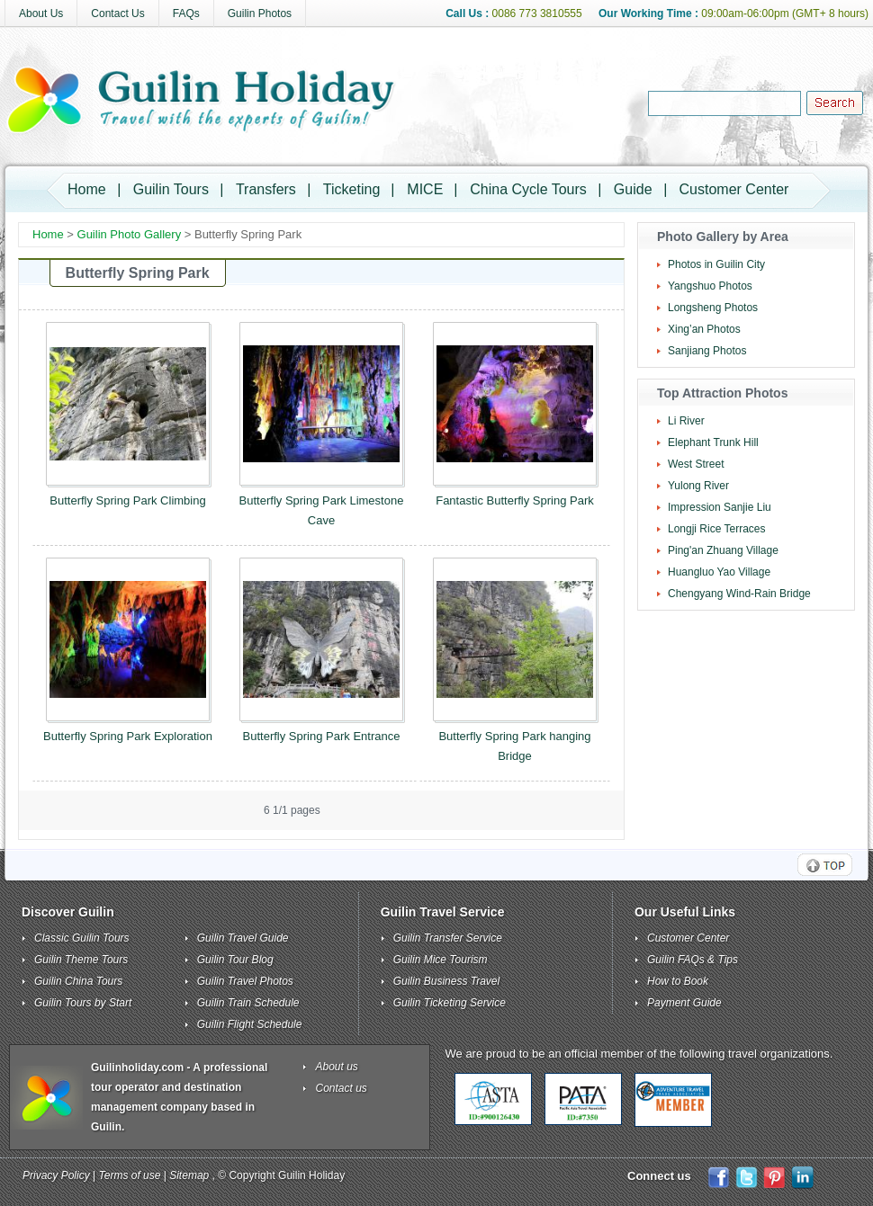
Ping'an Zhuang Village (723, 550)
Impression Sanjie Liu (719, 507)
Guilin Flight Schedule (249, 1024)
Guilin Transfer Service (447, 938)
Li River (686, 421)
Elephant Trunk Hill (713, 442)
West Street (696, 464)
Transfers (266, 189)
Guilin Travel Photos (245, 981)
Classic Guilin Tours (82, 938)
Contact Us (117, 13)
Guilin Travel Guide (243, 938)
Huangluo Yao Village (719, 572)
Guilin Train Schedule (248, 1002)
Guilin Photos (260, 13)
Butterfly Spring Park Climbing (127, 500)
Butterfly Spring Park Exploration (127, 736)
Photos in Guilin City (716, 264)
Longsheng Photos (713, 307)
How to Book (677, 981)
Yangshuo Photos (710, 286)
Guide (633, 189)
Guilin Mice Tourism (440, 959)
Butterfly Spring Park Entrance (321, 736)
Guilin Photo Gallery (129, 234)
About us (337, 1066)
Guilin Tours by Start (82, 1002)
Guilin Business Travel (446, 981)
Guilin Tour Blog (235, 959)
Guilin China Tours (78, 981)
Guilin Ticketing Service (449, 1002)
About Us (41, 13)
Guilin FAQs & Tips (692, 959)
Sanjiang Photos (707, 350)
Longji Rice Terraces (717, 529)
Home (87, 189)
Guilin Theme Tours (81, 959)
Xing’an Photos (704, 329)
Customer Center (734, 189)
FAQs (186, 13)
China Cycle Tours (528, 189)
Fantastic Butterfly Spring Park (515, 500)
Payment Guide (684, 1002)
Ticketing (351, 189)
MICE (425, 189)
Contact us (341, 1088)
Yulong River (698, 485)
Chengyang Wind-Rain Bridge (739, 593)
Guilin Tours (171, 189)
